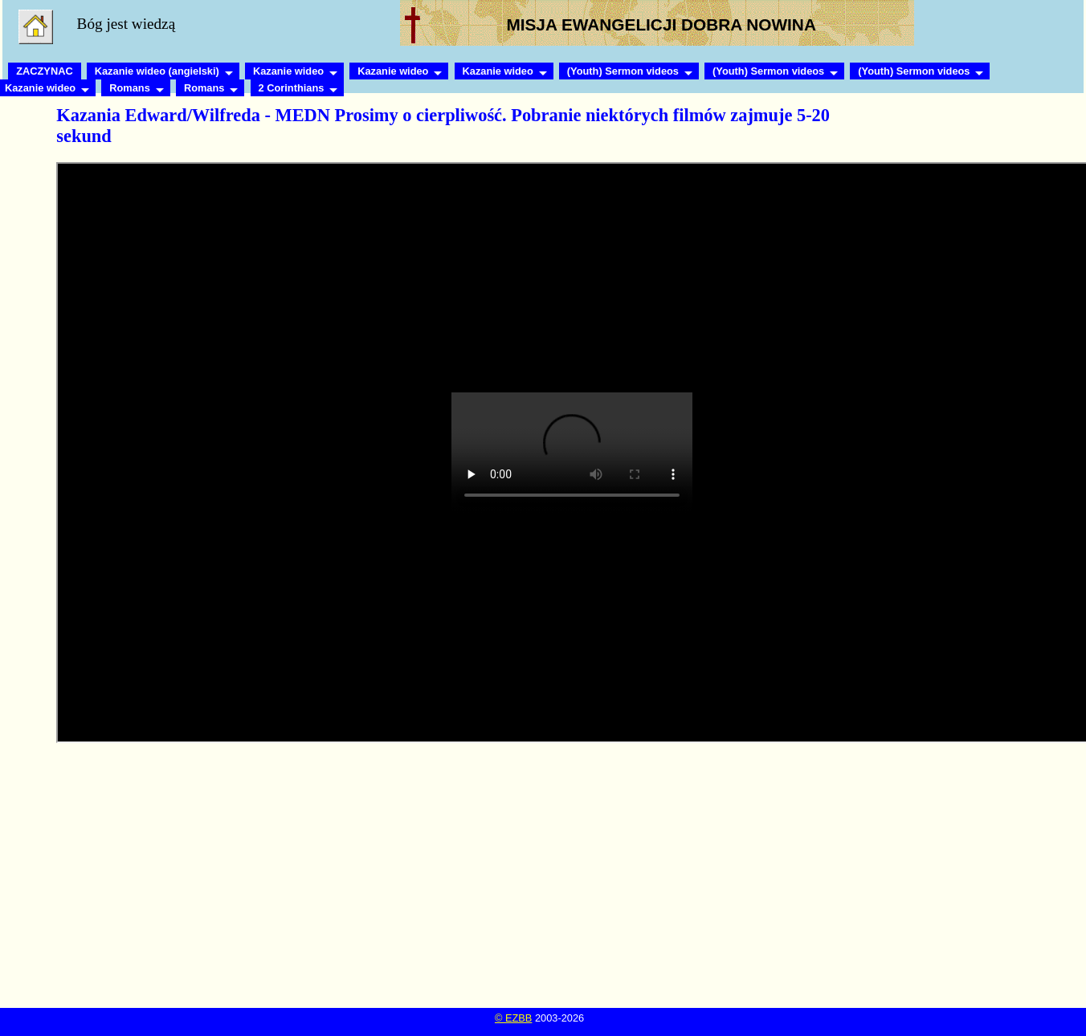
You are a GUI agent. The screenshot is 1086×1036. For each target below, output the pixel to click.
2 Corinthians (292, 88)
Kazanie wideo (288, 71)
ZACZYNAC (44, 71)
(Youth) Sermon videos (623, 71)
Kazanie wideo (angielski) (157, 71)
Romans (129, 88)
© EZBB (513, 1018)
